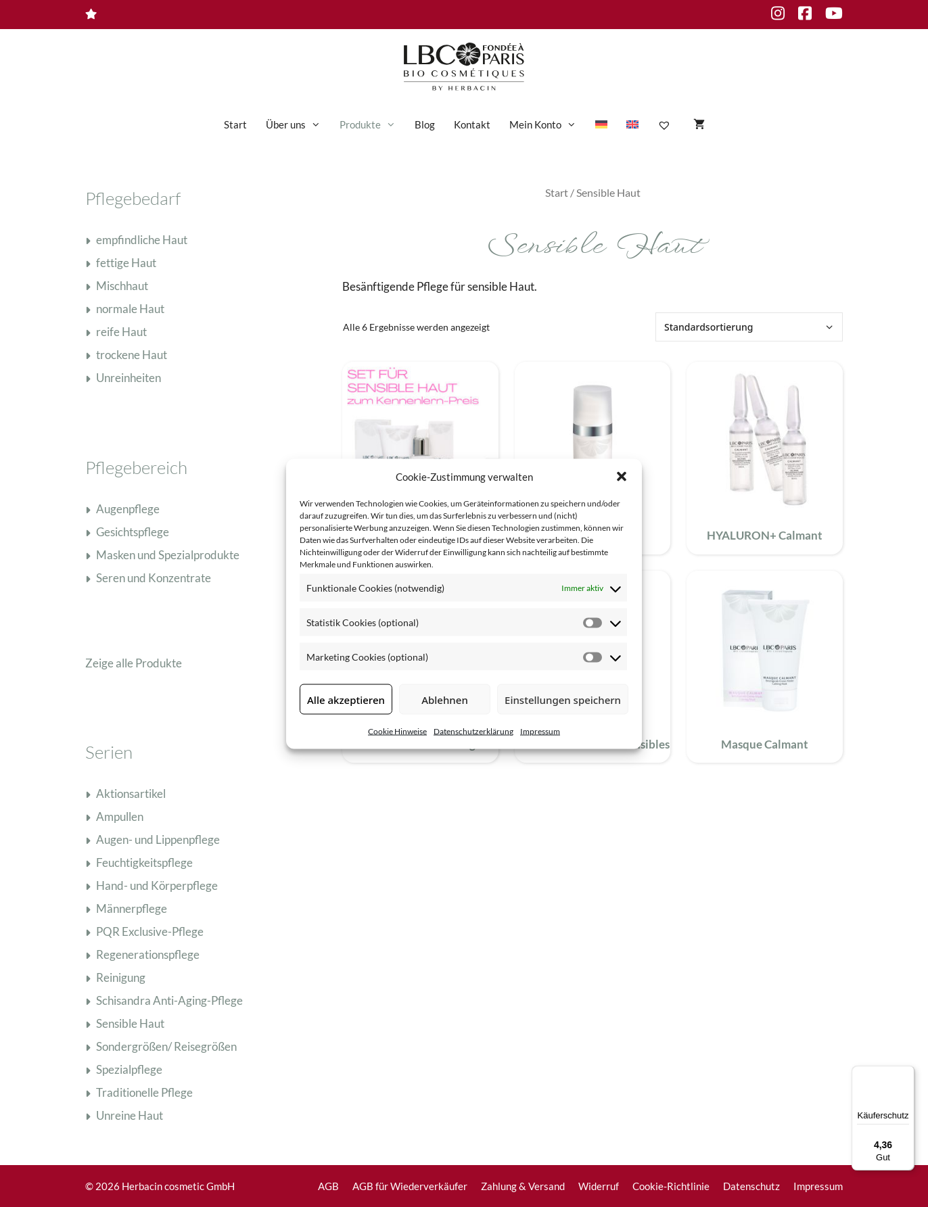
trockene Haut (131, 355)
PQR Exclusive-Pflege (150, 931)
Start (235, 124)
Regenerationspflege (148, 954)
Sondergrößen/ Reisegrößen (166, 1046)
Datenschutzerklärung (473, 731)
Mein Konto (547, 124)
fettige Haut (126, 263)
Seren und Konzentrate (153, 578)
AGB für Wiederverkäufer (409, 1186)
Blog (425, 124)
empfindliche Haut (141, 240)
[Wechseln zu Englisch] (632, 124)
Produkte (372, 124)
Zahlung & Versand (523, 1186)
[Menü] (906, 1074)
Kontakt (472, 124)
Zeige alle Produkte (133, 663)
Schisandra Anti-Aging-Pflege (169, 1000)
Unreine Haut (129, 1115)
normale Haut (130, 309)
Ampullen (119, 816)
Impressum (540, 731)
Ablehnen (444, 699)
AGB (328, 1186)
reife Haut (121, 332)
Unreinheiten (128, 378)
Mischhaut (122, 286)
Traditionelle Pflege (144, 1092)
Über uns (298, 124)
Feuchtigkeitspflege (144, 862)
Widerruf (598, 1186)
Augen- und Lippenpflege (158, 839)
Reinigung (120, 977)
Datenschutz (751, 1186)
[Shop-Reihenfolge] (749, 326)
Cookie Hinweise (397, 731)
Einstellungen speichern (563, 699)
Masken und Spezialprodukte (167, 555)
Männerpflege (131, 908)
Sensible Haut (130, 1023)
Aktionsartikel (131, 793)
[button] (621, 476)
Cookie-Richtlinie (671, 1186)
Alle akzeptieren (346, 699)
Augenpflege (128, 509)
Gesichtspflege (132, 532)
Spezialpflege (129, 1069)
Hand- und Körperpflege (157, 885)
